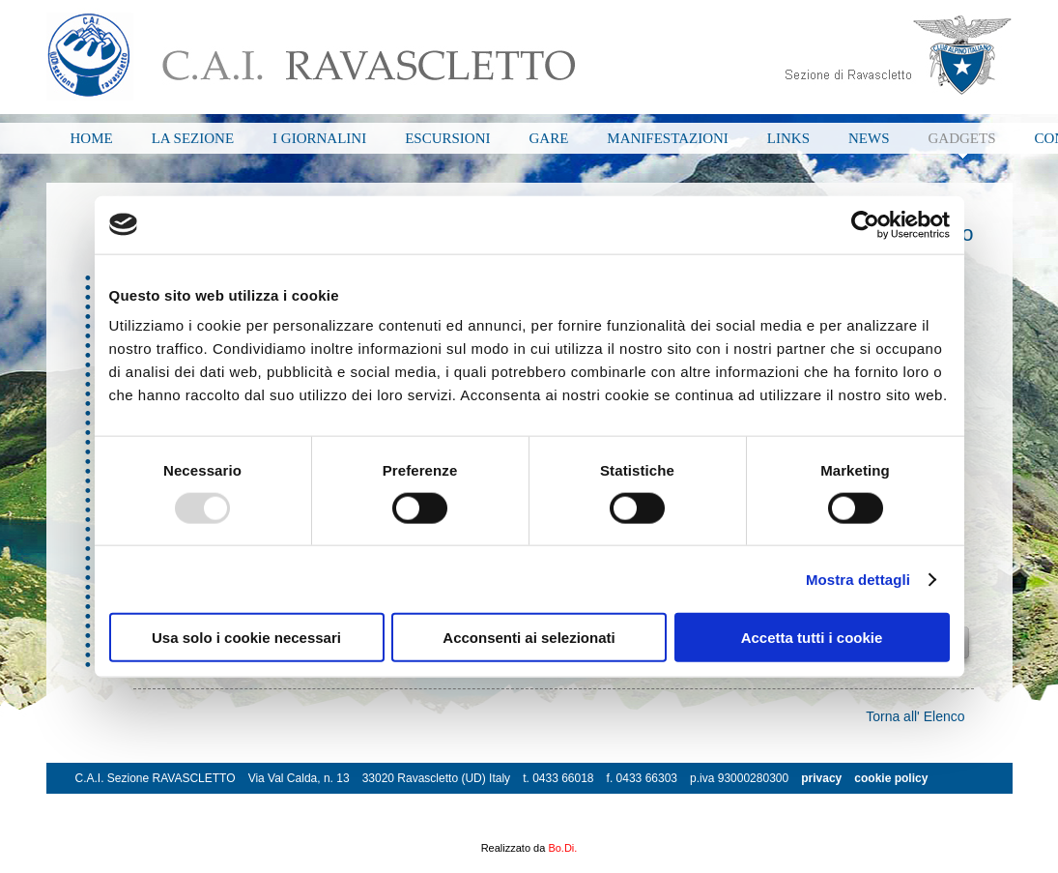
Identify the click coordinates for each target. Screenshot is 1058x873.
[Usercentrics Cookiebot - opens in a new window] (865, 224)
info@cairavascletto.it (135, 809)
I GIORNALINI (319, 138)
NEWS (869, 138)
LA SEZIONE (193, 138)
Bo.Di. (562, 848)
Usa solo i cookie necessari (246, 637)
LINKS (788, 138)
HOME (92, 138)
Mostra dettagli (858, 578)
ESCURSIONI (447, 138)
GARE (549, 138)
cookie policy (891, 778)
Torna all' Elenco (915, 716)
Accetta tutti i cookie (812, 637)
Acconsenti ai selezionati (529, 637)
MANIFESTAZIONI (667, 138)
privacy (821, 778)
